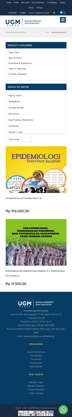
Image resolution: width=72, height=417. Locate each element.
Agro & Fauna (15, 58)
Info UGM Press (38, 2)
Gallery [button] (62, 2)
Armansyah (14, 114)
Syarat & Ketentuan (36, 352)
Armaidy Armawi (16, 107)
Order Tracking (36, 393)
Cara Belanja (52, 2)
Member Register (36, 386)
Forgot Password (36, 389)
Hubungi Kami (36, 366)
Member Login (36, 382)
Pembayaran (36, 363)
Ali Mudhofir (14, 101)
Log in (31, 13)
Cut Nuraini (14, 126)
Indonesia (12, 13)
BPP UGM (25, 2)
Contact (39, 8)
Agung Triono (15, 95)
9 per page (13, 139)
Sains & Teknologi (17, 68)
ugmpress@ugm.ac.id (34, 336)
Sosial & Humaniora (18, 74)
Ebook (31, 8)
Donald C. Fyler (16, 132)
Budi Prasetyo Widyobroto (21, 120)
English (23, 13)
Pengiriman (36, 359)
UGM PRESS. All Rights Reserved (42, 408)
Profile (16, 2)
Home (8, 2)
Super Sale (14, 52)
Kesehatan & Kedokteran (20, 63)
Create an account (42, 13)
